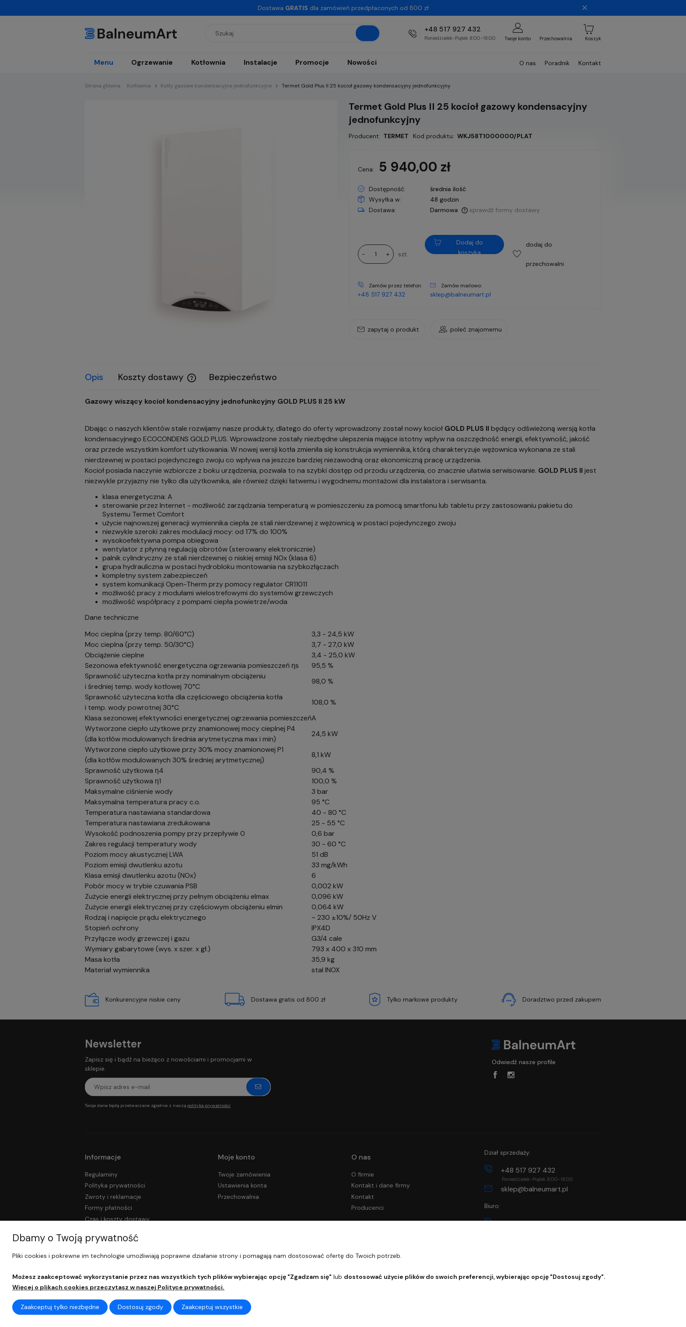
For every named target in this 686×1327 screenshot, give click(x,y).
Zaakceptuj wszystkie (212, 1307)
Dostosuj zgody (140, 1307)
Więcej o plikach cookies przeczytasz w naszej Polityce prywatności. (118, 1287)
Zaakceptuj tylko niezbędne (60, 1307)
